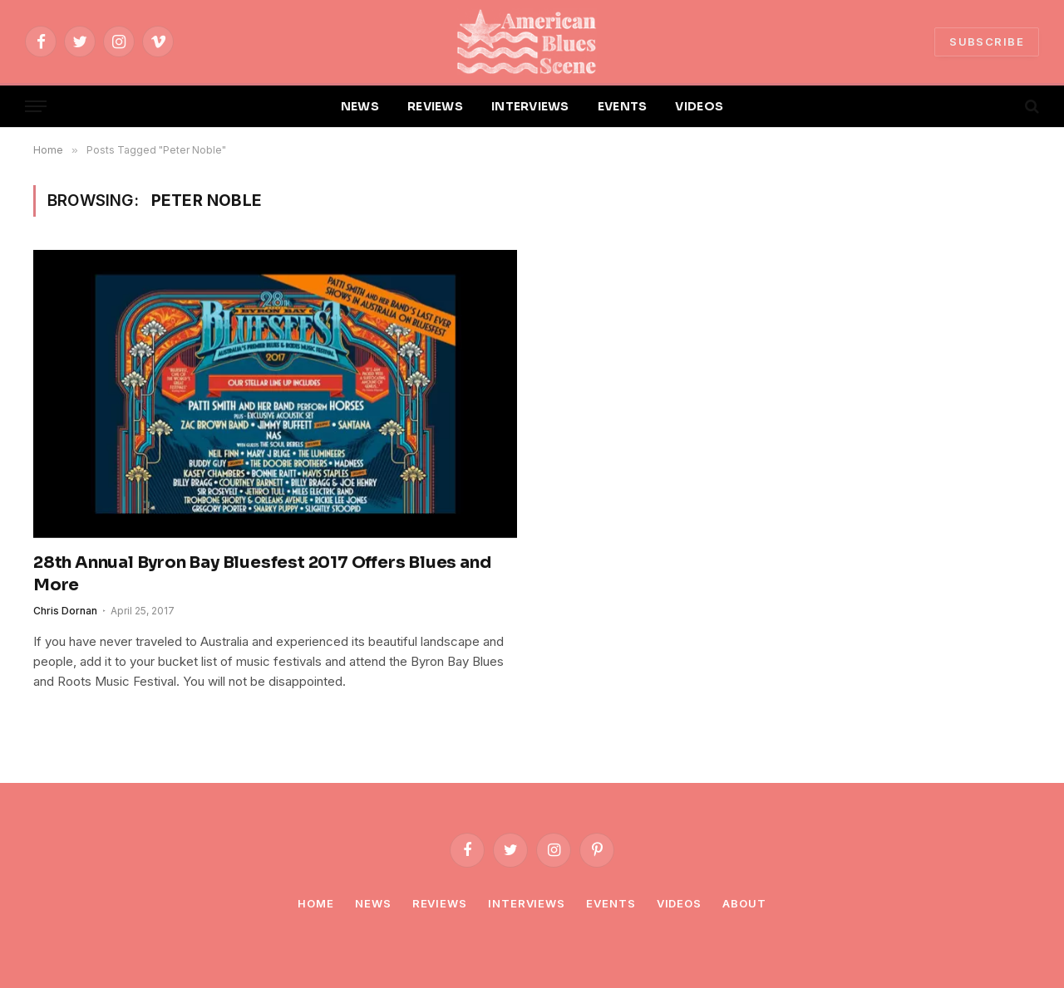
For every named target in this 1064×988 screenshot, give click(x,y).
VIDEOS (699, 106)
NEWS (360, 106)
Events (610, 903)
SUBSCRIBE (986, 41)
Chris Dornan (65, 610)
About (744, 903)
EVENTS (623, 106)
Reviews (439, 903)
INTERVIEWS (530, 106)
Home (316, 903)
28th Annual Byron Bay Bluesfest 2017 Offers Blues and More (261, 573)
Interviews (526, 903)
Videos (679, 903)
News (373, 903)
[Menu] (36, 106)
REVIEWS (435, 106)
